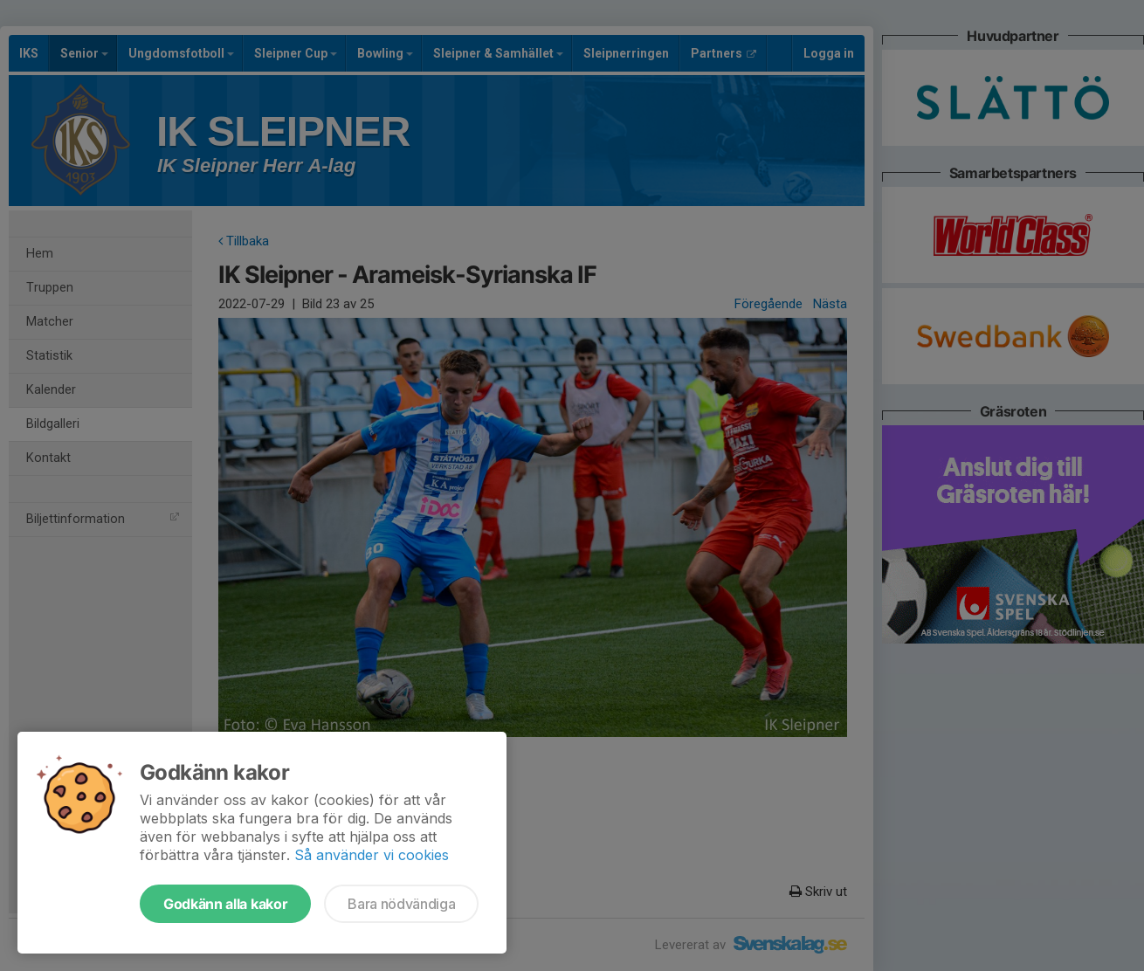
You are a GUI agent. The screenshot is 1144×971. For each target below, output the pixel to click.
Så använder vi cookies (371, 855)
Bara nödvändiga (401, 903)
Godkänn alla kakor (225, 903)
